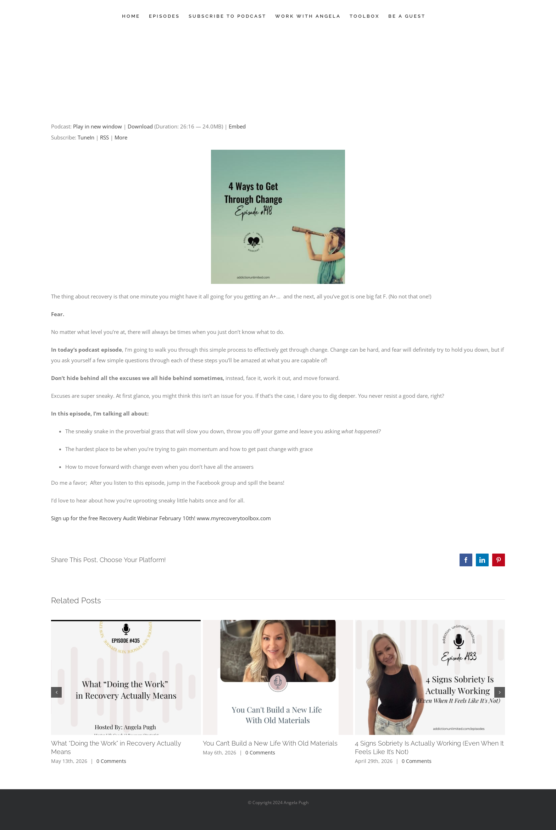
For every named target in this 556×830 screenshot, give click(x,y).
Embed (237, 126)
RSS (104, 137)
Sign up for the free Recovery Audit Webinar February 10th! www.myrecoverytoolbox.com (161, 518)
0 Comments (111, 761)
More (121, 137)
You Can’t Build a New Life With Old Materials (270, 743)
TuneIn (86, 137)
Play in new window (97, 126)
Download (140, 126)
